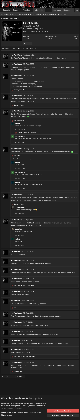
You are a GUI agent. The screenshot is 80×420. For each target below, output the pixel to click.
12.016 (26, 38)
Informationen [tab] (31, 48)
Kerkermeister (20, 136)
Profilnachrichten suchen (57, 14)
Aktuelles (26, 10)
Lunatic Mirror (20, 207)
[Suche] (77, 10)
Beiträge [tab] (21, 48)
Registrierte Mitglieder (8, 14)
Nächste (19, 377)
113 (75, 38)
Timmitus (18, 229)
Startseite (6, 10)
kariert (17, 123)
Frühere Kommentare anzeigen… (23, 159)
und (27, 133)
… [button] (10, 377)
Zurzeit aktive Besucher (26, 14)
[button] (19, 10)
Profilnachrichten (42, 14)
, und (24, 285)
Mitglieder (39, 10)
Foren (15, 10)
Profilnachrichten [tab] (8, 48)
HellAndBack (16, 55)
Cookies (25, 403)
